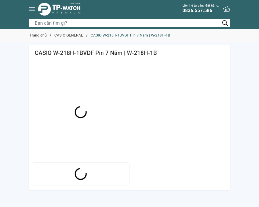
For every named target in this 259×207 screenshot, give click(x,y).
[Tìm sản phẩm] (129, 23)
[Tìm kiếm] (225, 22)
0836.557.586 (200, 8)
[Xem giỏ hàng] (226, 9)
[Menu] (32, 9)
